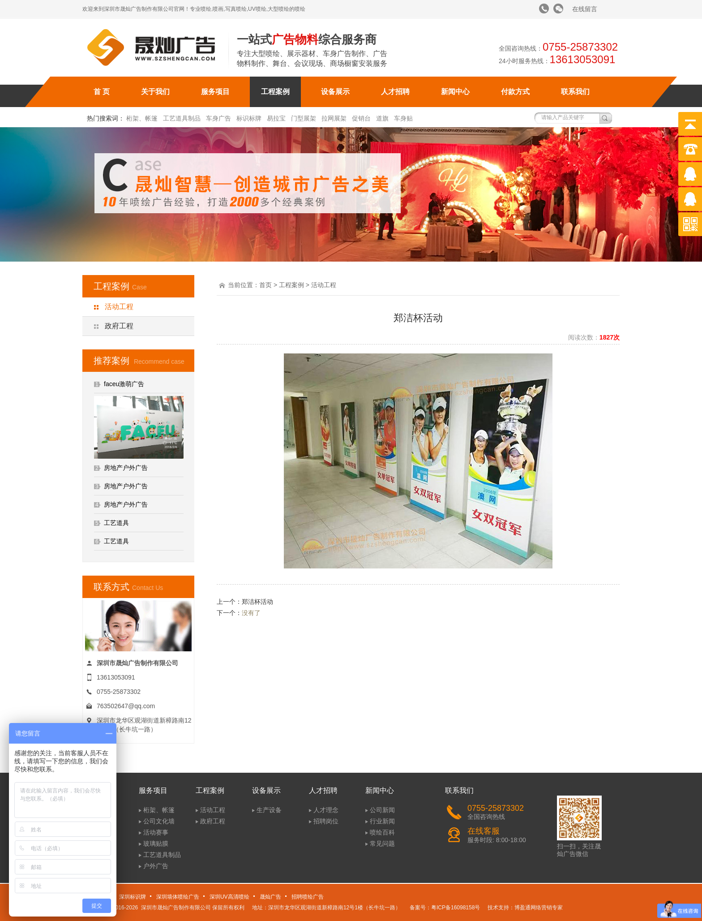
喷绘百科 (382, 832)
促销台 (361, 118)
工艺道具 (116, 522)
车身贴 (403, 118)
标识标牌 (248, 118)
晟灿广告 (270, 897)
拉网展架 (334, 118)
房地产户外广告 (126, 467)
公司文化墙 (159, 821)
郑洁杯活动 (257, 601)
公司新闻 (382, 809)
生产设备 (269, 809)
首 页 (102, 91)
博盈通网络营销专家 (538, 907)
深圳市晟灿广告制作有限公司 (176, 907)
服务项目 (215, 91)
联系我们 (575, 91)
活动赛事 (155, 832)
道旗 (382, 118)
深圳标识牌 (132, 897)
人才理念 (325, 809)
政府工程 (119, 326)
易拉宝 (276, 118)
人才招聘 (395, 91)
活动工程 (119, 306)
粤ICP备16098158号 (455, 907)
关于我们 (155, 91)
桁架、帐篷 (142, 118)
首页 (265, 284)
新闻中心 (455, 91)
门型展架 (303, 118)
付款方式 (515, 91)
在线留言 (584, 9)
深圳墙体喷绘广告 (177, 897)
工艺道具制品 (182, 118)
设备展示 (335, 91)
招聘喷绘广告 (307, 897)
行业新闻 (382, 821)
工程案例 (275, 91)
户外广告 (155, 865)
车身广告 (218, 118)
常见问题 (382, 843)
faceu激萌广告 (124, 383)
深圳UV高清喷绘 (229, 897)
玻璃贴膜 (155, 843)
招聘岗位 (325, 821)
